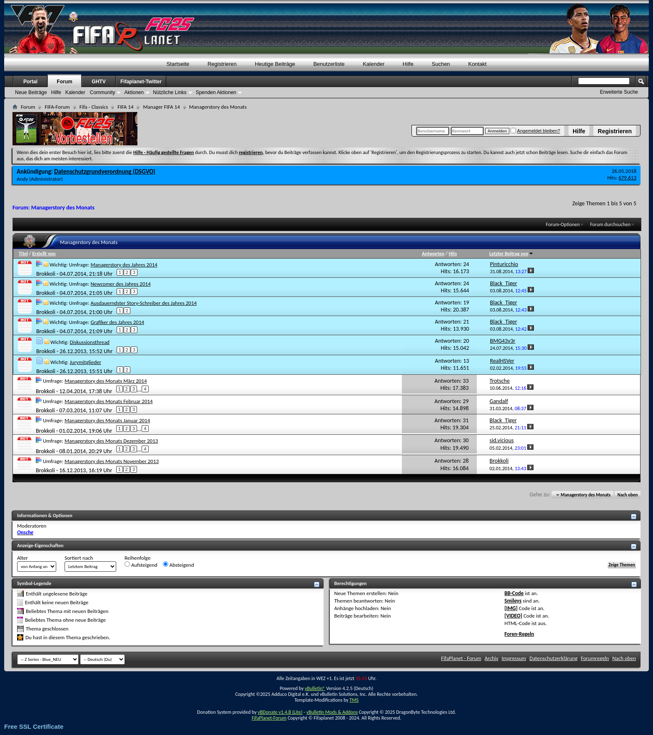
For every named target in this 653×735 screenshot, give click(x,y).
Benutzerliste (328, 64)
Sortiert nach (79, 558)
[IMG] (511, 608)
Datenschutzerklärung (553, 658)
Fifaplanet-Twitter (141, 82)
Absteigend (178, 564)
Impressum (514, 658)
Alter (22, 558)
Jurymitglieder (85, 362)
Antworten (433, 254)
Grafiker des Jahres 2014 (117, 322)
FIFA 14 (125, 107)
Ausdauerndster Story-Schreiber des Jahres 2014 (143, 303)
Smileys (512, 601)
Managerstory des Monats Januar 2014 (107, 420)
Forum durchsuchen (610, 224)
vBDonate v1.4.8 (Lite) (280, 712)
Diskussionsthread (90, 342)
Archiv (491, 658)
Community (102, 92)
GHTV (98, 82)
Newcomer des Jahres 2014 (120, 284)
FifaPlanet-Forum (269, 718)
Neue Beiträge (31, 92)
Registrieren (615, 131)
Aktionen (134, 92)
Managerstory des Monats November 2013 (112, 461)
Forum (64, 82)
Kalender (373, 64)
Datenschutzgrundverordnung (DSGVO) (104, 171)
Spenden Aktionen (216, 92)
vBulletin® (315, 688)
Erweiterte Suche (619, 92)
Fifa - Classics (94, 107)
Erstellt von (43, 254)
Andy (22, 179)
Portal (30, 82)
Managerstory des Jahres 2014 (123, 265)
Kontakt (477, 64)
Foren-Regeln (519, 634)
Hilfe (579, 131)
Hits (452, 254)
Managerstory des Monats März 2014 (106, 381)
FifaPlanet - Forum (461, 658)
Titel (23, 254)
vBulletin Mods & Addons (331, 712)
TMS (354, 700)
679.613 (627, 177)
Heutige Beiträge (275, 64)
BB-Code (513, 593)
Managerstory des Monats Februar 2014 (109, 401)
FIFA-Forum (57, 107)
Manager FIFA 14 (161, 107)
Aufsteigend (141, 564)
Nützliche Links (170, 92)
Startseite (178, 64)
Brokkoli (45, 273)
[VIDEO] (513, 616)
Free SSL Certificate (33, 726)
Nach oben (627, 495)
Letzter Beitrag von (511, 254)
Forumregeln (595, 658)
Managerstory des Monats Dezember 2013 (111, 441)
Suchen (441, 64)
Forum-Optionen (563, 224)
